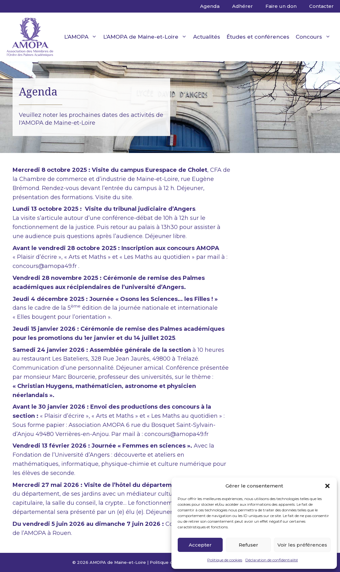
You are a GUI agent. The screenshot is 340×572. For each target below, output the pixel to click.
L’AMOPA (82, 36)
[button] (327, 486)
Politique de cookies (224, 560)
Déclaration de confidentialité (271, 560)
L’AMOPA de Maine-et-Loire (146, 36)
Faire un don (281, 6)
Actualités (206, 37)
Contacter (321, 6)
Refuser (248, 545)
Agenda (210, 6)
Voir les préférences (302, 545)
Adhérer (242, 6)
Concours (315, 36)
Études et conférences (257, 37)
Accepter (200, 545)
